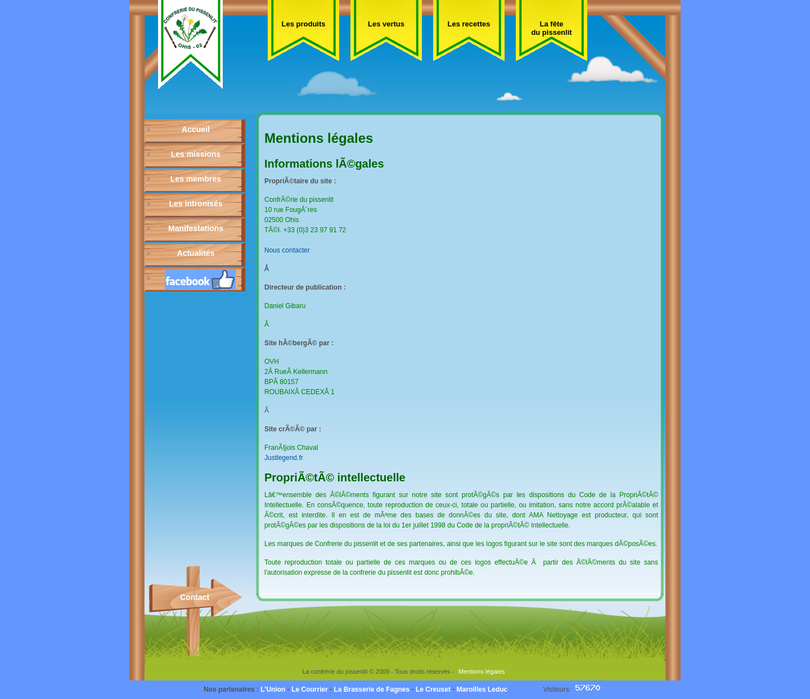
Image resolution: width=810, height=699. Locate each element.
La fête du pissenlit (551, 28)
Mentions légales (481, 671)
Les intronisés (196, 203)
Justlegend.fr (283, 458)
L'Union (272, 689)
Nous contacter (287, 250)
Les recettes (469, 24)
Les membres (195, 178)
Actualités (196, 253)
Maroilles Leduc (482, 689)
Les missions (196, 154)
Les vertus (386, 24)
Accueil (196, 129)
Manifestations (195, 228)
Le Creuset (433, 689)
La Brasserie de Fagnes (372, 689)
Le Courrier (309, 689)
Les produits (303, 24)
